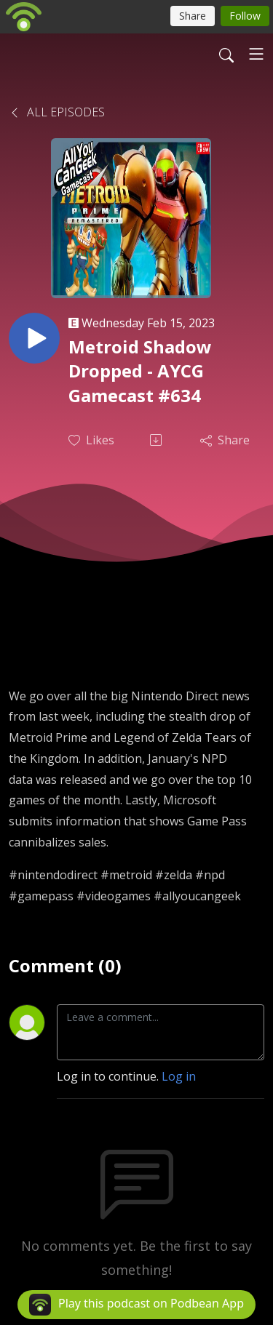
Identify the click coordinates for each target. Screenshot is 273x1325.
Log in (179, 1076)
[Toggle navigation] (256, 54)
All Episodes (57, 112)
